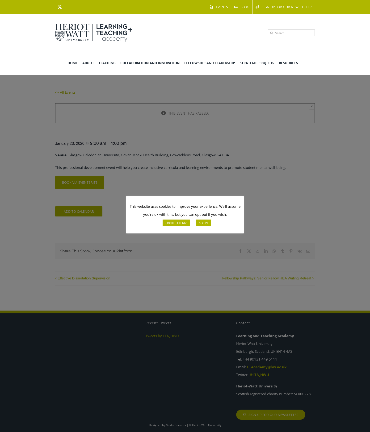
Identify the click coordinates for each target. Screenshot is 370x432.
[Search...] (291, 32)
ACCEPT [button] (203, 223)
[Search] (271, 32)
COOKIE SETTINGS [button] (176, 223)
